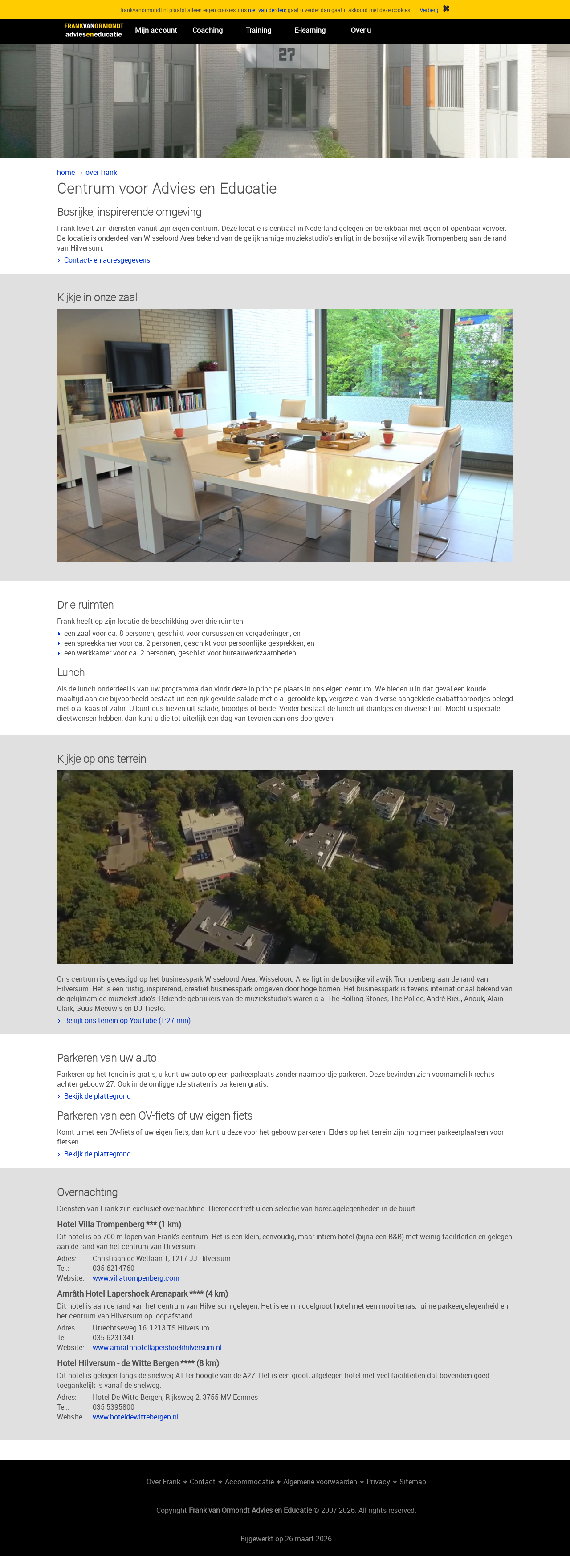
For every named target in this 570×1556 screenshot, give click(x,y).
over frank (101, 172)
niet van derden (266, 9)
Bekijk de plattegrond (97, 1096)
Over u (361, 30)
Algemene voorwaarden (320, 1482)
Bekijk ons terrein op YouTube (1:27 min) (127, 1020)
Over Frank (163, 1482)
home (66, 172)
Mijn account (156, 30)
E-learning (310, 30)
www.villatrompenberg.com (136, 1278)
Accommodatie (249, 1482)
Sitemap (412, 1482)
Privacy (378, 1482)
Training (258, 30)
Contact (203, 1482)
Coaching (207, 30)
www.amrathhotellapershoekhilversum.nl (157, 1347)
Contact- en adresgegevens (107, 260)
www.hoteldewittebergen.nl (136, 1417)
